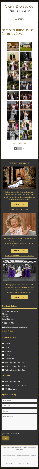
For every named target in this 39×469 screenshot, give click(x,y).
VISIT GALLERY (19, 204)
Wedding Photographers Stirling (14, 366)
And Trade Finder (29, 463)
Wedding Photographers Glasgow (15, 370)
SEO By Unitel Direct (10, 463)
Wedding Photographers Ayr (13, 362)
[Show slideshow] (19, 143)
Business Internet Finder (20, 463)
